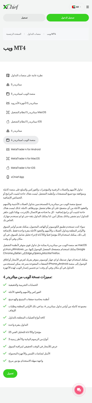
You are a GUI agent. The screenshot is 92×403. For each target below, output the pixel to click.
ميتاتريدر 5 (14, 84)
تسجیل (24, 17)
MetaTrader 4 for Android (23, 149)
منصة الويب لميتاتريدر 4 (20, 140)
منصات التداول (34, 34)
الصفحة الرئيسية (13, 34)
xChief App (15, 177)
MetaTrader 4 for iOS (20, 167)
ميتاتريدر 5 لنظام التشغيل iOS (24, 121)
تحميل (10, 373)
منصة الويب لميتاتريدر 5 (20, 93)
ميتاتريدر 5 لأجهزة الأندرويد (22, 103)
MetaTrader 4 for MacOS (23, 158)
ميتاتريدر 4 (14, 130)
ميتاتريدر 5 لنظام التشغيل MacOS (26, 112)
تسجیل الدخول (67, 17)
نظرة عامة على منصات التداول (24, 75)
